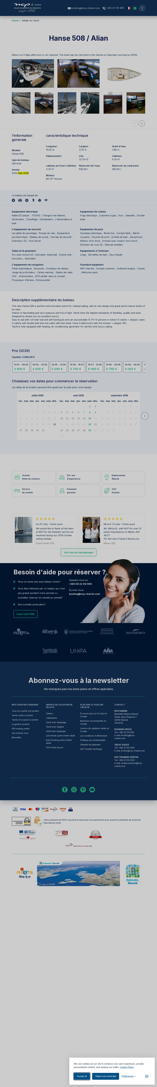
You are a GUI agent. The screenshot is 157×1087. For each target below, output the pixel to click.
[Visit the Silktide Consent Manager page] (146, 1076)
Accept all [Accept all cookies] (82, 1076)
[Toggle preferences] (128, 1076)
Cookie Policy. (127, 1067)
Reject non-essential (105, 1076)
